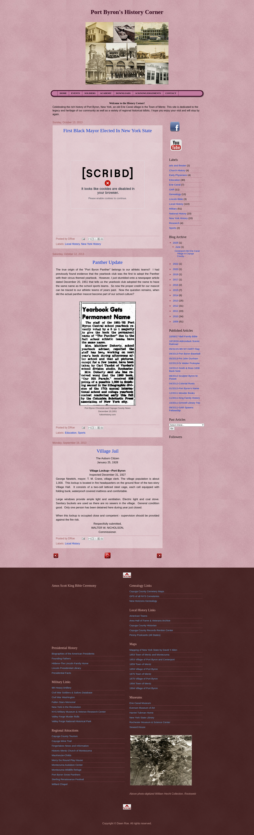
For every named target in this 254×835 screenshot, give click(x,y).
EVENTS (75, 93)
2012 (176, 305)
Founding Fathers (61, 658)
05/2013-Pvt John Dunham (183, 358)
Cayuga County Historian (142, 625)
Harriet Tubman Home (141, 712)
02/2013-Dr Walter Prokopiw (184, 363)
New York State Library (141, 717)
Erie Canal (174, 184)
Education (70, 432)
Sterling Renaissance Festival (68, 779)
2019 (176, 274)
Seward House (137, 727)
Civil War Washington (63, 697)
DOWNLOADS (123, 93)
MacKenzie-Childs (61, 755)
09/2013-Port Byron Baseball (184, 353)
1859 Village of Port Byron (143, 669)
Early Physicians (178, 175)
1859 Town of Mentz (140, 664)
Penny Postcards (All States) (145, 635)
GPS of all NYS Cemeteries (144, 596)
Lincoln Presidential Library (66, 668)
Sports (81, 432)
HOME (63, 93)
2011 (176, 311)
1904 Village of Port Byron (143, 688)
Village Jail (108, 451)
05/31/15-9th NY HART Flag (184, 349)
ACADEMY (106, 93)
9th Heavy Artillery (61, 687)
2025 (176, 242)
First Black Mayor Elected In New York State (107, 130)
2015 (176, 290)
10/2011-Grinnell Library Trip (184, 402)
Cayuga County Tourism (65, 736)
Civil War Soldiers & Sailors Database (72, 692)
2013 (176, 300)
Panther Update (107, 262)
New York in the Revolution (66, 707)
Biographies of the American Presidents (73, 653)
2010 (176, 316)
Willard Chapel (60, 784)
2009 (176, 321)
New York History (91, 244)
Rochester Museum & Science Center (149, 722)
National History (177, 213)
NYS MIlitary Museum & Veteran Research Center (79, 711)
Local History (72, 244)
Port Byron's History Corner (127, 12)
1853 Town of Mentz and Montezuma (149, 654)
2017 (176, 279)
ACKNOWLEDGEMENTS (148, 93)
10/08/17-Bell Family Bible (183, 336)
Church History (177, 170)
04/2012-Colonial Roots (182, 383)
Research (174, 223)
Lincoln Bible (176, 199)
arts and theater (177, 165)
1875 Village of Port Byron (143, 678)
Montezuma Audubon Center (67, 764)
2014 (176, 295)
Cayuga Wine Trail (62, 741)
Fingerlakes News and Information (70, 745)
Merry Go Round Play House (67, 760)
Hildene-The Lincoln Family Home (70, 663)
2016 (176, 284)
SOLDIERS (89, 93)
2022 (176, 263)
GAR (171, 189)
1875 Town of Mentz (140, 674)
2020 (176, 269)
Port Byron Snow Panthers (66, 774)
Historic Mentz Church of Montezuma (72, 750)
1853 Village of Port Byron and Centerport (152, 659)
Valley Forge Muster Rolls (65, 716)
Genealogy (175, 194)
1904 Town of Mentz (140, 683)
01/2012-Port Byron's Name (184, 388)
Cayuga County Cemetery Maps (146, 591)
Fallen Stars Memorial (63, 702)
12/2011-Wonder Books (182, 393)
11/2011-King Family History (184, 397)
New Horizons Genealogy (143, 601)
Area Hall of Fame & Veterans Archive (149, 620)
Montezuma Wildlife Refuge (66, 769)
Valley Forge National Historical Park (71, 721)
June (178, 247)
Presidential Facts (61, 673)
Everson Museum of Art (142, 707)
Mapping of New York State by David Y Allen (153, 650)
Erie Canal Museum (140, 703)
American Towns (138, 615)
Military (173, 208)
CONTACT (170, 93)
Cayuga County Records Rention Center (151, 630)
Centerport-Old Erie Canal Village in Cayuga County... (187, 253)
